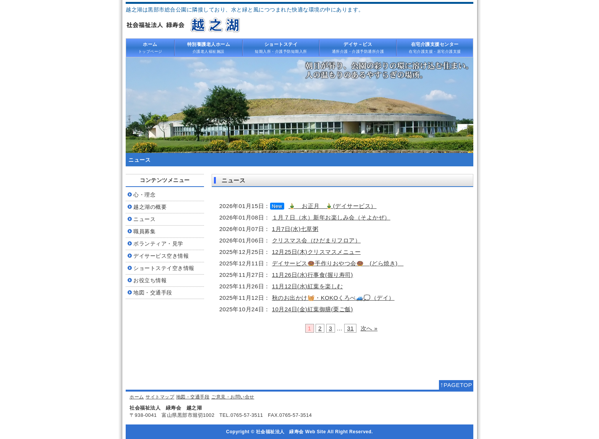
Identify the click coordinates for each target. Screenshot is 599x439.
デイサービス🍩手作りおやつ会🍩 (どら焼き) (338, 263)
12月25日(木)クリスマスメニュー (316, 252)
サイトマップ (160, 397)
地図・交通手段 (193, 397)
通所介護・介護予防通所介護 (358, 47)
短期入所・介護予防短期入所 (281, 47)
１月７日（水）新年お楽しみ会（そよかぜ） (331, 217)
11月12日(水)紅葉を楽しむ (307, 286)
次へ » (369, 328)
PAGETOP (456, 385)
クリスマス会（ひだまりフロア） (316, 240)
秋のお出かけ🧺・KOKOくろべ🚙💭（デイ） (333, 297)
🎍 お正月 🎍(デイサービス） (332, 206)
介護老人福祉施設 (208, 47)
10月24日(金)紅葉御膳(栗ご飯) (312, 309)
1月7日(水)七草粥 (295, 229)
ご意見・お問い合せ (232, 397)
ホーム (137, 397)
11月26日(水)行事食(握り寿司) (312, 275)
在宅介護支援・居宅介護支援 (435, 47)
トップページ (150, 47)
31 (350, 328)
